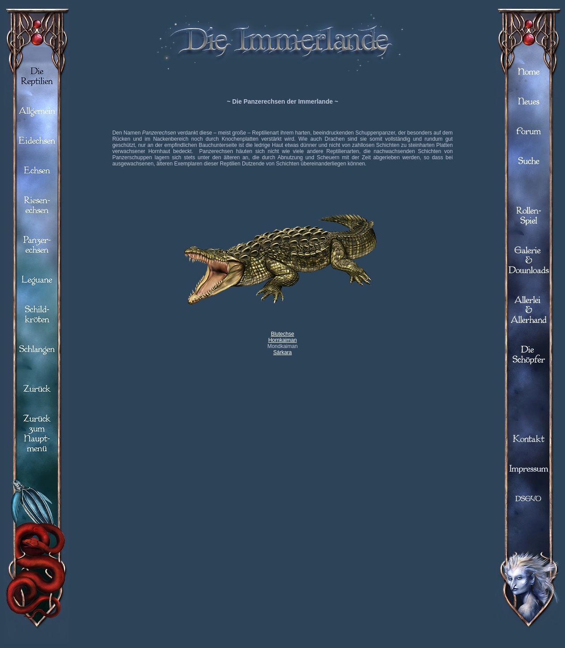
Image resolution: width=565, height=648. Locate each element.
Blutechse (282, 334)
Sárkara (282, 352)
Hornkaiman (282, 340)
